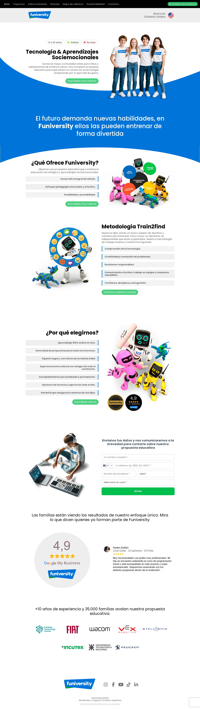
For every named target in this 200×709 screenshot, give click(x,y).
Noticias (54, 4)
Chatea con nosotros (182, 4)
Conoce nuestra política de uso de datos (100, 704)
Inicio (7, 4)
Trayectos (19, 4)
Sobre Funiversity (37, 4)
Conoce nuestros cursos (120, 292)
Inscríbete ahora (85, 402)
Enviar (138, 491)
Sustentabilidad (95, 4)
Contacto (113, 4)
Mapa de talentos (73, 4)
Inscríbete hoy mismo (82, 81)
